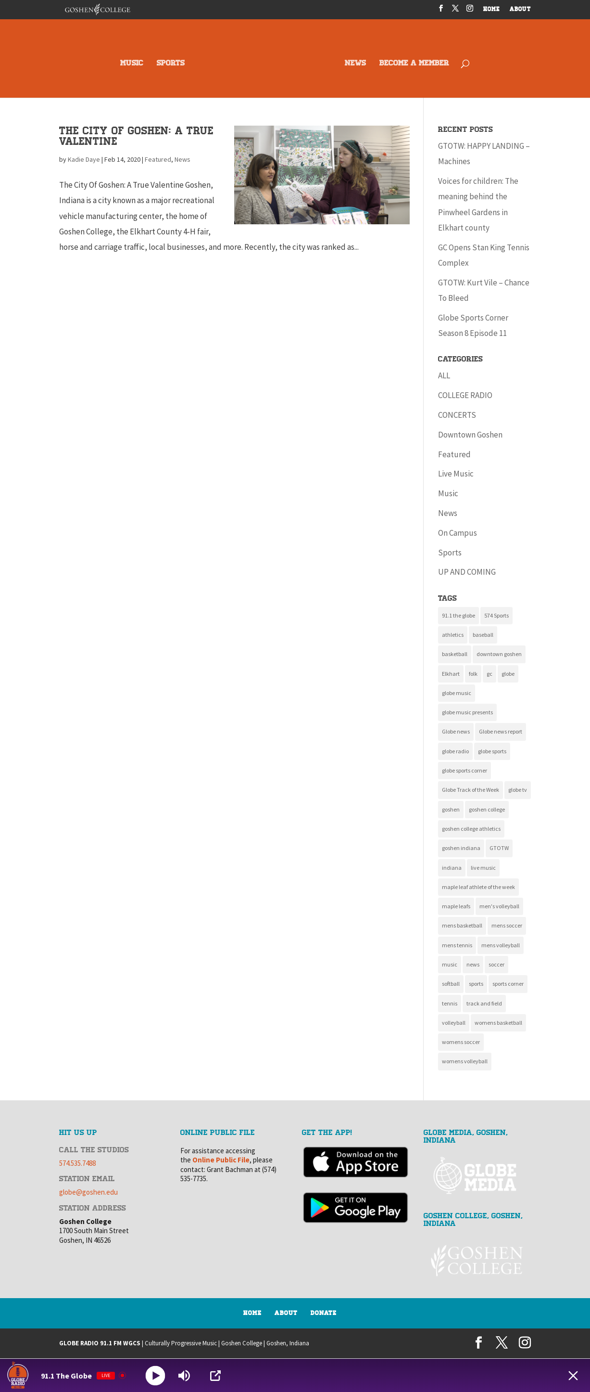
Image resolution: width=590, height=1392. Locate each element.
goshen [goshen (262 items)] (451, 809)
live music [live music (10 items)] (483, 867)
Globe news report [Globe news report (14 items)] (500, 731)
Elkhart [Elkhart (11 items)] (451, 673)
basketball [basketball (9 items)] (454, 653)
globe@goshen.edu (88, 1192)
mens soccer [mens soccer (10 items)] (506, 925)
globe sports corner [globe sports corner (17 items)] (464, 770)
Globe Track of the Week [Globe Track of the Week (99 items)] (470, 789)
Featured (158, 159)
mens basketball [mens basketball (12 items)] (462, 925)
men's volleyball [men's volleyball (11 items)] (499, 906)
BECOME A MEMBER (414, 64)
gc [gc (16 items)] (489, 673)
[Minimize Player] (573, 1375)
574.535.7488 (77, 1163)
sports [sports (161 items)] (476, 983)
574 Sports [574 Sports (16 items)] (496, 615)
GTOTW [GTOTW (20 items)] (499, 847)
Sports (450, 552)
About (286, 1313)
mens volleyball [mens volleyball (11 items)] (500, 945)
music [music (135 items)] (449, 964)
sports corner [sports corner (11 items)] (508, 983)
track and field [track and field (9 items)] (484, 1003)
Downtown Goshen (470, 434)
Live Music (456, 473)
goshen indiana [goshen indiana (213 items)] (461, 847)
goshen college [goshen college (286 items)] (487, 809)
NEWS (355, 64)
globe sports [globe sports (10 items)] (492, 751)
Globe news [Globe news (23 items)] (456, 731)
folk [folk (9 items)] (473, 673)
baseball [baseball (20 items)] (483, 634)
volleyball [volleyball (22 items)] (453, 1022)
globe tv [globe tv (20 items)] (517, 789)
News (182, 159)
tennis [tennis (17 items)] (449, 1003)
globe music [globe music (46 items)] (456, 692)
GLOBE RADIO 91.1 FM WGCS (99, 1343)
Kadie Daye (84, 159)
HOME (491, 10)
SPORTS (171, 64)
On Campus (457, 533)
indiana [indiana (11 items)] (452, 867)
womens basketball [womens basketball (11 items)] (498, 1022)
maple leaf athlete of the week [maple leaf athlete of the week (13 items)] (478, 886)
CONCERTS (457, 415)
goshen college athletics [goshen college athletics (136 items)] (471, 828)
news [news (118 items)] (472, 964)
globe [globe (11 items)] (508, 673)
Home (252, 1313)
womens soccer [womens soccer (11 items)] (461, 1041)
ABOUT (520, 10)
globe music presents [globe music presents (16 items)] (467, 712)
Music (448, 493)
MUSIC (131, 64)
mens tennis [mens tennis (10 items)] (457, 945)
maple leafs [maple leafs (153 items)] (456, 906)
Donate (324, 1313)
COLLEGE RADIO (465, 395)
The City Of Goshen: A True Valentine (136, 136)
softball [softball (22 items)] (451, 983)
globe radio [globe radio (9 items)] (455, 751)
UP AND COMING (467, 572)
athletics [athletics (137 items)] (453, 634)
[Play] (155, 1375)
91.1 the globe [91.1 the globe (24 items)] (458, 615)
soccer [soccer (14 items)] (496, 964)
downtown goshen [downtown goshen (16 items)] (499, 653)
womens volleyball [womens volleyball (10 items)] (465, 1061)
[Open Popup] (215, 1375)
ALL (444, 375)
